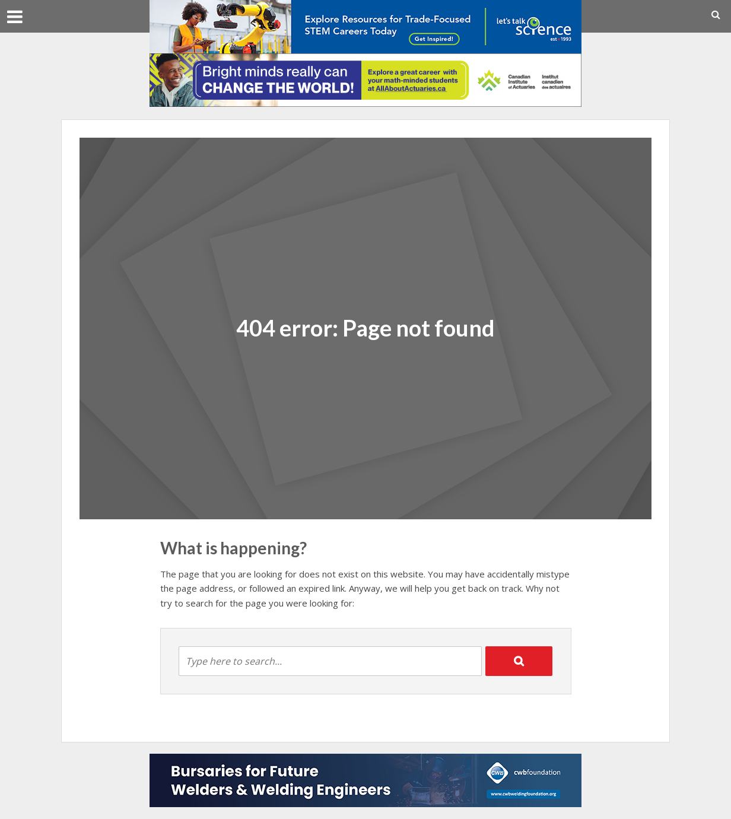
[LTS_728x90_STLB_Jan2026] (365, 25)
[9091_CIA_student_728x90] (365, 79)
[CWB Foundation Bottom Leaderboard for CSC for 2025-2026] (365, 779)
